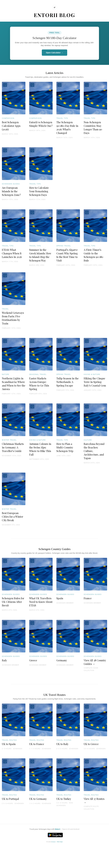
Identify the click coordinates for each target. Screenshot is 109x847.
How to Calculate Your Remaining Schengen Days (39, 191)
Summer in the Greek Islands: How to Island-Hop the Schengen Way (40, 255)
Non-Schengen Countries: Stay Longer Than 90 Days (93, 127)
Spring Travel (63, 246)
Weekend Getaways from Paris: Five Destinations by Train (13, 318)
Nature (5, 374)
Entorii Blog (54, 15)
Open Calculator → (54, 53)
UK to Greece (91, 744)
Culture (88, 440)
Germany (61, 660)
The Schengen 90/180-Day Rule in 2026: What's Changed (67, 127)
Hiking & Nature (92, 374)
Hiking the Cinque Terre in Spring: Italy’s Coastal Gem (95, 382)
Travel (5, 309)
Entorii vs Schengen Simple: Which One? (41, 123)
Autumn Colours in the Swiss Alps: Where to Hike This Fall (40, 449)
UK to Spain (9, 744)
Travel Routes (9, 740)
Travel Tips (62, 118)
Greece (33, 660)
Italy (4, 660)
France (88, 598)
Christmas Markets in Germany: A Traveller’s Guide (13, 447)
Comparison (8, 118)
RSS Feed (60, 842)
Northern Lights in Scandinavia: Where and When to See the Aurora (13, 384)
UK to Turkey (63, 798)
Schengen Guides (11, 184)
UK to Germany (38, 798)
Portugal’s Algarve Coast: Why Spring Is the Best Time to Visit (67, 255)
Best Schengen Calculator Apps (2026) (11, 125)
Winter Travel (9, 440)
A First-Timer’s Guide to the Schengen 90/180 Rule (93, 255)
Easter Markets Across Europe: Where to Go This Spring (39, 384)
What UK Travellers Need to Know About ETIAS (40, 601)
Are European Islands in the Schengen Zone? (11, 191)
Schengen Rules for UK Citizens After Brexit (13, 601)
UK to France (36, 744)
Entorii (57, 829)
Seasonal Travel (37, 374)
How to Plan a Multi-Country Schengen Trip (64, 447)
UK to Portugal (10, 798)
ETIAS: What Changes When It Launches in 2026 (12, 253)
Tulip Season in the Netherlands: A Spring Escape (67, 382)
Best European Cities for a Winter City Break (12, 516)
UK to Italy (62, 744)
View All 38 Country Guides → (95, 662)
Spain (59, 598)
